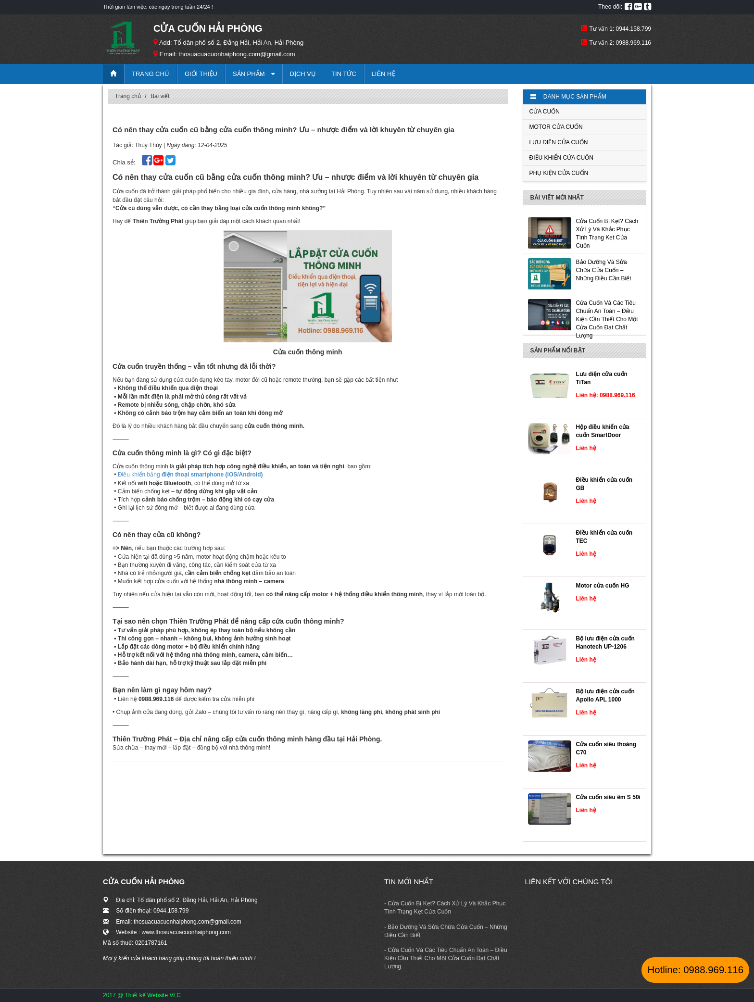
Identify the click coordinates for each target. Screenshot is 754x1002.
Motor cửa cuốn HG (602, 585)
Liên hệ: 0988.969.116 (605, 395)
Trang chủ (150, 73)
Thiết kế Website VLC (152, 995)
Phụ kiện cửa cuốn (559, 173)
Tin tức (343, 73)
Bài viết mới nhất (557, 197)
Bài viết (160, 96)
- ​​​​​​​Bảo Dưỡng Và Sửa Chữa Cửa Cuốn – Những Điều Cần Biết (445, 931)
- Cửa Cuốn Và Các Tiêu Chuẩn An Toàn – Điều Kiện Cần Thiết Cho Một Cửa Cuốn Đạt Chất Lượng (445, 958)
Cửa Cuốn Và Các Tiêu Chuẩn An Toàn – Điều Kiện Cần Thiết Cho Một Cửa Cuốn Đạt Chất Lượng (607, 319)
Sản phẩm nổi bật (557, 350)
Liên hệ (383, 73)
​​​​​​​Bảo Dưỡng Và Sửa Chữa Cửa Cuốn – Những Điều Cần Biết (603, 270)
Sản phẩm (254, 73)
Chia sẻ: (125, 162)
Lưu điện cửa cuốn (558, 142)
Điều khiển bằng (190, 474)
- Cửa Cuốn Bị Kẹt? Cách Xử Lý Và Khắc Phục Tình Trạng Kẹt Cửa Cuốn (444, 907)
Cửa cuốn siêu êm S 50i (608, 797)
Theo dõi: (610, 6)
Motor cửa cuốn (556, 127)
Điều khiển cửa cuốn (561, 157)
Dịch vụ (303, 73)
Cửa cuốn (544, 111)
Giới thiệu (201, 73)
